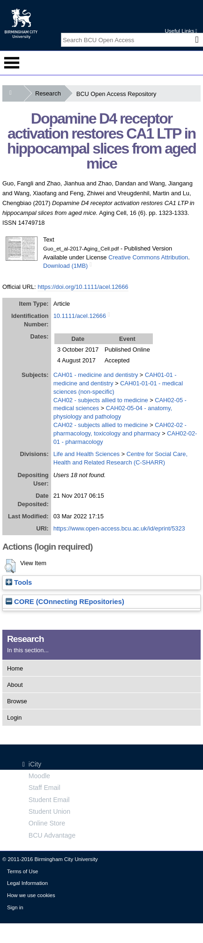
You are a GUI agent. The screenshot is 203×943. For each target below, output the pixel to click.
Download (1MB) (65, 265)
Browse (17, 701)
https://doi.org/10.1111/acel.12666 (83, 286)
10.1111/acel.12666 (79, 315)
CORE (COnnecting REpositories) (65, 601)
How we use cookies (31, 895)
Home (15, 668)
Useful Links (181, 31)
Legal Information (27, 883)
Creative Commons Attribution (148, 257)
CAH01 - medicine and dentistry (95, 374)
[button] (10, 566)
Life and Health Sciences (86, 453)
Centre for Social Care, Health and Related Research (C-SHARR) (120, 458)
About (15, 684)
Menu (11, 62)
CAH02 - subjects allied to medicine (100, 400)
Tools (19, 582)
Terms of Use (22, 871)
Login (14, 717)
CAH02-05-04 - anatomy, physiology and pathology (112, 412)
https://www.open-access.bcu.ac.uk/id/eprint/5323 (119, 528)
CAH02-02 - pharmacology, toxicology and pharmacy (120, 429)
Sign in (15, 907)
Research (50, 93)
